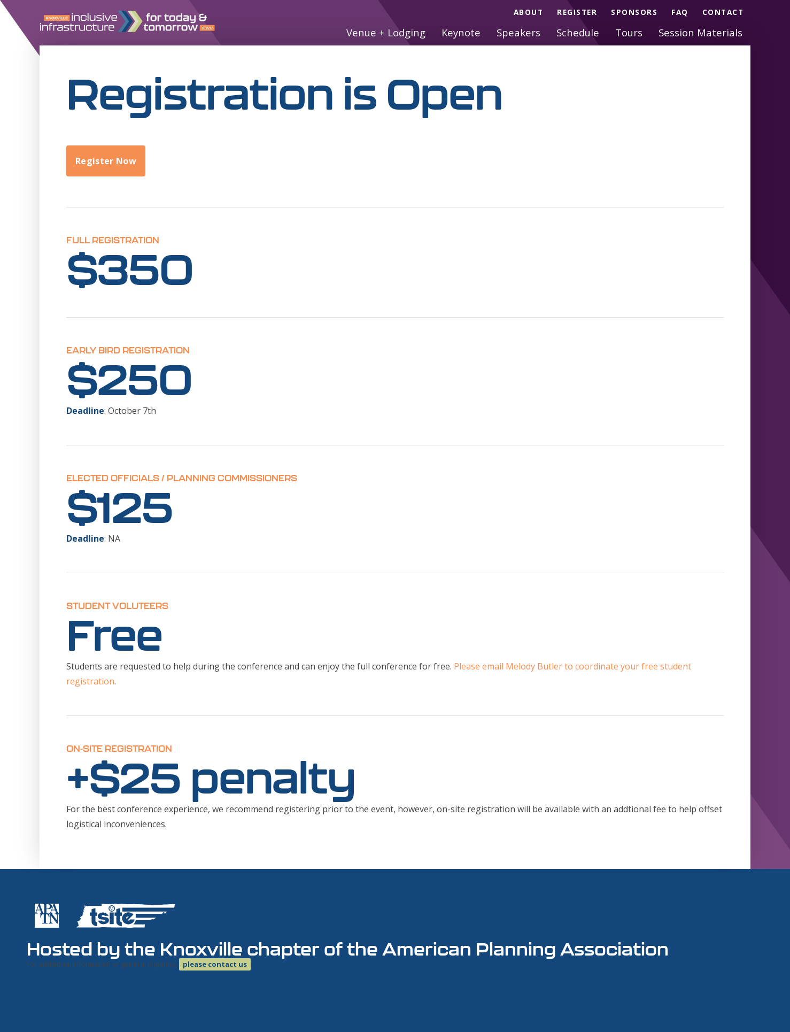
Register (577, 12)
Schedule (577, 32)
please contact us (215, 964)
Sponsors (634, 12)
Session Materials (700, 32)
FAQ (679, 12)
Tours (628, 32)
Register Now (105, 161)
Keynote (461, 32)
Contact (723, 12)
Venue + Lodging (385, 32)
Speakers (518, 32)
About (529, 12)
